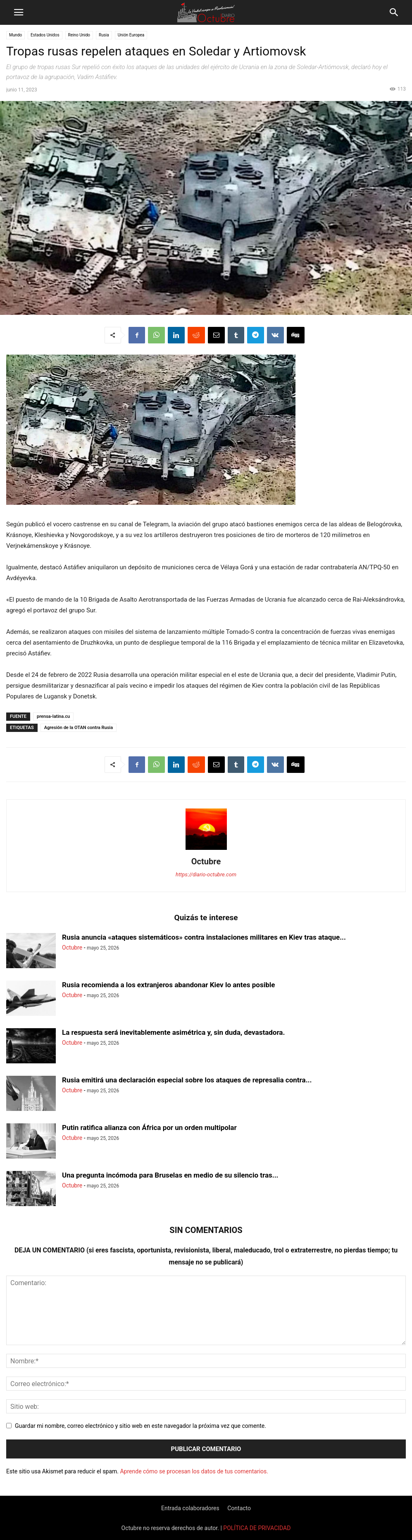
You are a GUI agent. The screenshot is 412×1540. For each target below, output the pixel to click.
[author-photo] (206, 850)
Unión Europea (131, 35)
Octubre (206, 861)
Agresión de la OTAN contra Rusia (78, 727)
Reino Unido (79, 35)
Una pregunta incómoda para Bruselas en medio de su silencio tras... (170, 1175)
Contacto (239, 1508)
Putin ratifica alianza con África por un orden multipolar (149, 1127)
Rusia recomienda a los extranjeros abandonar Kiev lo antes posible (168, 985)
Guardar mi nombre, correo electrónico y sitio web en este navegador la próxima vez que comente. (140, 1425)
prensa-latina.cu (53, 716)
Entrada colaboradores (190, 1508)
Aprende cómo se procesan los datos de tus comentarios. (194, 1471)
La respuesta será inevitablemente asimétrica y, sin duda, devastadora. (173, 1032)
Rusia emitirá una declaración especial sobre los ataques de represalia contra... (187, 1080)
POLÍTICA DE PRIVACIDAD (257, 1528)
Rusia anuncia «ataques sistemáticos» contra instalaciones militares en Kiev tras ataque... (204, 937)
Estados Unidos (45, 35)
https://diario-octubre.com (206, 874)
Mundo (15, 35)
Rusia (104, 35)
